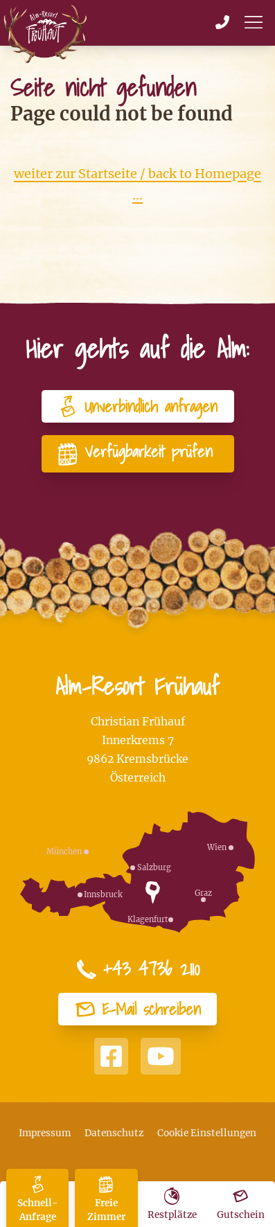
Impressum (45, 1133)
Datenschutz (114, 1133)
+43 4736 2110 (137, 969)
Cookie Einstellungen (206, 1133)
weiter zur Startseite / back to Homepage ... (137, 185)
